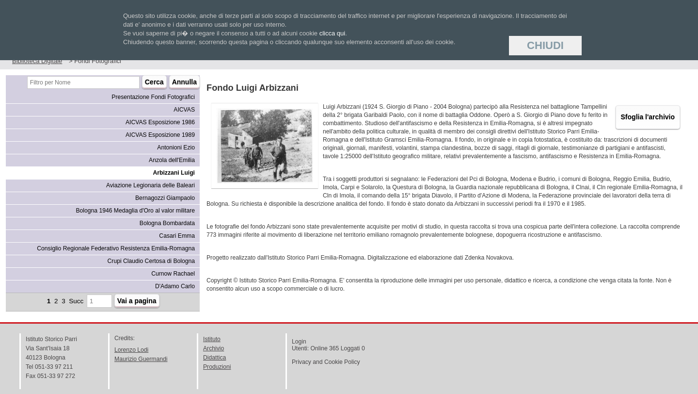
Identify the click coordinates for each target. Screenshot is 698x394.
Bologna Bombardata (167, 223)
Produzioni (217, 366)
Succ (76, 301)
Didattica (214, 357)
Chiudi (545, 45)
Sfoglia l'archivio (648, 117)
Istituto (212, 339)
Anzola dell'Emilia (172, 160)
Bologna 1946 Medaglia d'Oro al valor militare (135, 210)
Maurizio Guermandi (140, 359)
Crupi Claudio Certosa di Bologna (151, 261)
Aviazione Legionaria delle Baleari (150, 185)
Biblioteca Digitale (37, 61)
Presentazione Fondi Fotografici (153, 97)
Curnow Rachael (173, 273)
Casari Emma (177, 235)
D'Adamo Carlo (175, 286)
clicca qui (332, 33)
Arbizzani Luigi (174, 172)
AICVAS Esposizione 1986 (160, 122)
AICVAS (184, 109)
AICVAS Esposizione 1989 (160, 134)
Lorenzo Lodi (131, 349)
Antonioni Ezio (176, 147)
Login (299, 341)
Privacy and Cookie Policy (326, 362)
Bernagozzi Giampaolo (165, 198)
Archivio (213, 348)
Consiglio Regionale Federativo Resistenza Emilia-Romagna (116, 248)
